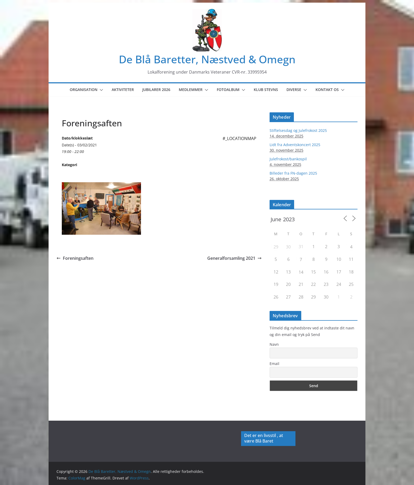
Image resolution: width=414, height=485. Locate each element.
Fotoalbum (228, 89)
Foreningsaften (75, 258)
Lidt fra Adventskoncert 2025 (295, 144)
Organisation (83, 89)
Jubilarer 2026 (156, 89)
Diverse (293, 89)
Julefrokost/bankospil (288, 158)
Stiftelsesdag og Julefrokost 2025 (298, 130)
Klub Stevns (266, 89)
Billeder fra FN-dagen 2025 (293, 173)
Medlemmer (191, 89)
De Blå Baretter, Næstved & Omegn (207, 59)
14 (301, 272)
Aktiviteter (123, 89)
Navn (274, 344)
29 (276, 247)
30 (288, 247)
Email (274, 363)
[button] (100, 90)
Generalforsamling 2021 (234, 258)
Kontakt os (327, 89)
